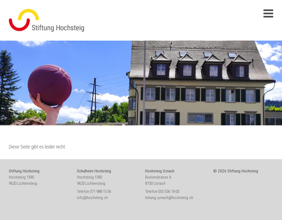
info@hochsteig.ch (92, 197)
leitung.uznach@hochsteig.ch (169, 197)
